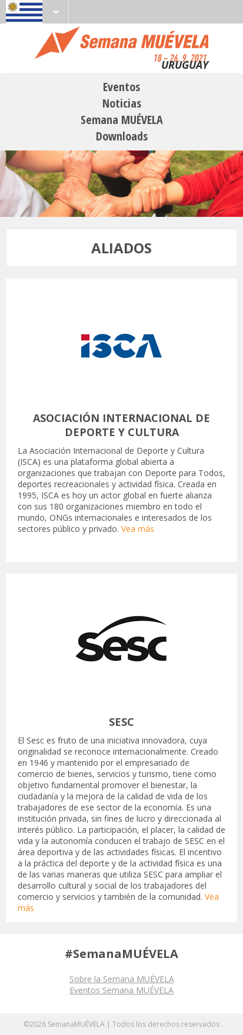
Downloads (122, 136)
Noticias (121, 103)
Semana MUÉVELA (122, 120)
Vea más (137, 528)
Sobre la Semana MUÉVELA (121, 978)
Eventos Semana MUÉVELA (121, 990)
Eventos (121, 87)
